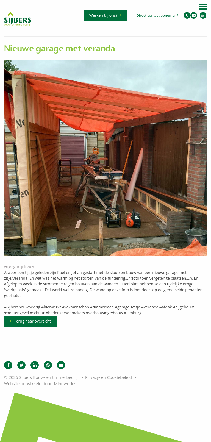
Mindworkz (64, 383)
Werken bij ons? (103, 15)
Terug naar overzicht (32, 321)
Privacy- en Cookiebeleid (108, 377)
